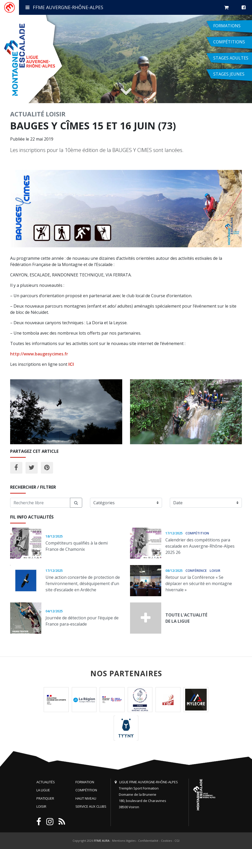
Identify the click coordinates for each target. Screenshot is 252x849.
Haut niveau (85, 798)
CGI (177, 841)
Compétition (86, 790)
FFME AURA (101, 841)
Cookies (166, 841)
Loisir (56, 114)
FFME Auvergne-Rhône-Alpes (64, 7)
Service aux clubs (90, 806)
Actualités (45, 782)
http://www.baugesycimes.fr (39, 354)
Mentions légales (123, 841)
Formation (84, 782)
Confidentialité (148, 841)
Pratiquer (45, 798)
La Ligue (43, 790)
